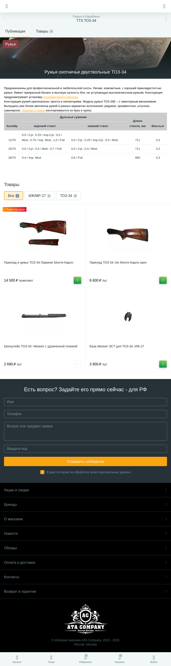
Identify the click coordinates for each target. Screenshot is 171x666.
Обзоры (85, 548)
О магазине (85, 519)
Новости (85, 533)
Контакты (85, 577)
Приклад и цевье (33, 110)
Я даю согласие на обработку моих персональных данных (88, 472)
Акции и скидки (85, 490)
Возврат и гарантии (85, 591)
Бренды (85, 504)
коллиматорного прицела (60, 97)
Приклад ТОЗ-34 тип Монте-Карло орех (118, 262)
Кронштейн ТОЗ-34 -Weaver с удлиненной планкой (40, 346)
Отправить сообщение (85, 461)
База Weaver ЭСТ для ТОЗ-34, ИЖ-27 (117, 346)
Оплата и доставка (85, 562)
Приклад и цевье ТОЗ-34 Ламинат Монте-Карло (38, 262)
